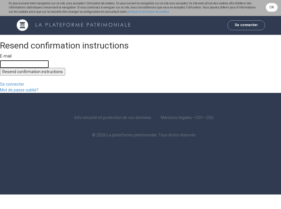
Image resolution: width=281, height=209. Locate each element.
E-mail (6, 56)
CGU (210, 117)
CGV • (200, 117)
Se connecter (246, 25)
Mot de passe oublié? (19, 90)
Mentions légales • (178, 117)
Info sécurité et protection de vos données (112, 117)
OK (271, 7)
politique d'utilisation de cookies (148, 11)
